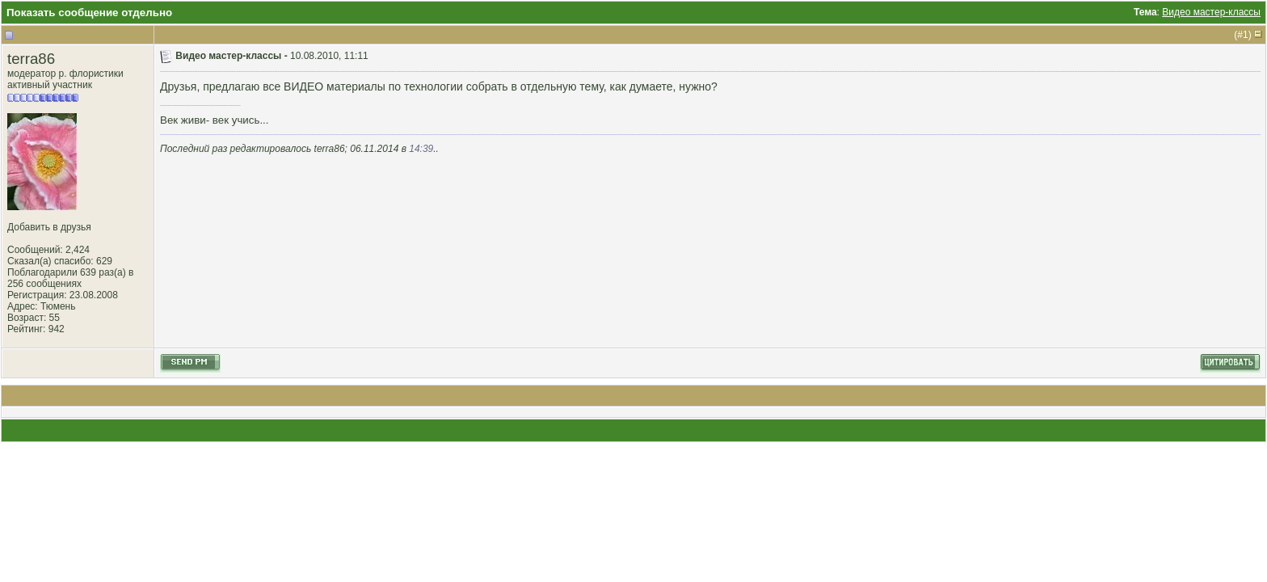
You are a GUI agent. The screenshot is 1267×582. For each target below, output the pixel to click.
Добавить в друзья (49, 227)
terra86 (31, 58)
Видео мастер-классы (1211, 12)
